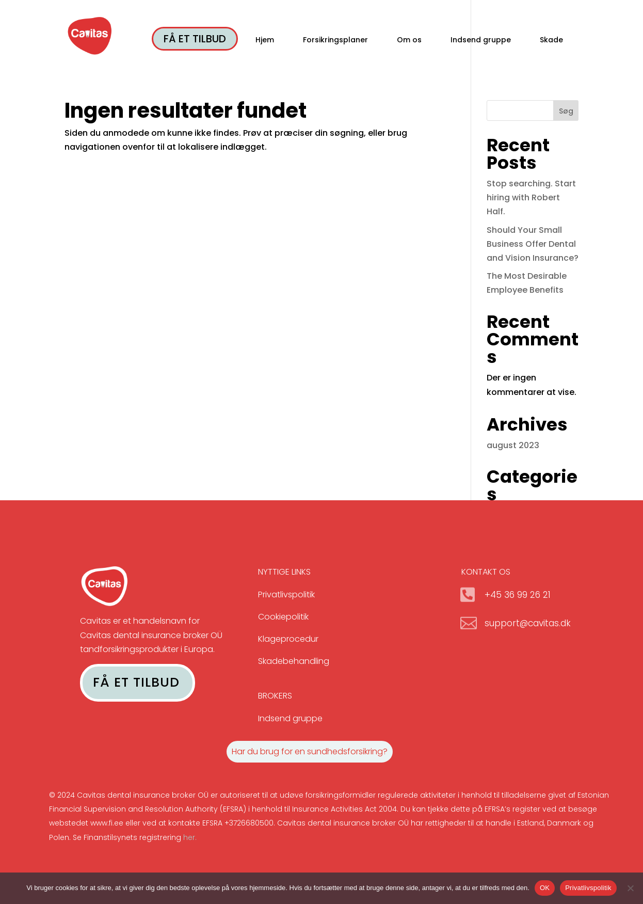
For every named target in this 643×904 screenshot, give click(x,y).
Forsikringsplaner (335, 40)
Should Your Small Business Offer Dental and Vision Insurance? (532, 244)
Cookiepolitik (283, 617)
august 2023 (513, 445)
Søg (566, 111)
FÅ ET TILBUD (195, 38)
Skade (551, 40)
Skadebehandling (293, 661)
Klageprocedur (288, 639)
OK (545, 888)
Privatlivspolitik (286, 594)
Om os (409, 40)
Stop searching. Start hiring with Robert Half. (531, 197)
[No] (630, 888)
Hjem (264, 40)
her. (190, 837)
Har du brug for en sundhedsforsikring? (310, 751)
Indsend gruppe (481, 40)
